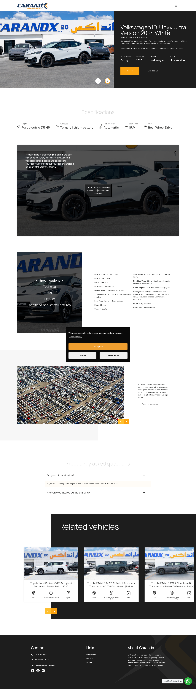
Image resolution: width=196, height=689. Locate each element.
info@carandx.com (42, 659)
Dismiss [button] (82, 355)
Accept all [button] (98, 346)
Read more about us (150, 404)
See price (130, 71)
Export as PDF (153, 71)
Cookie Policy (75, 337)
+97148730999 (41, 655)
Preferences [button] (113, 355)
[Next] (54, 611)
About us (89, 658)
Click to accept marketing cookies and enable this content (98, 190)
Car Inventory (91, 655)
